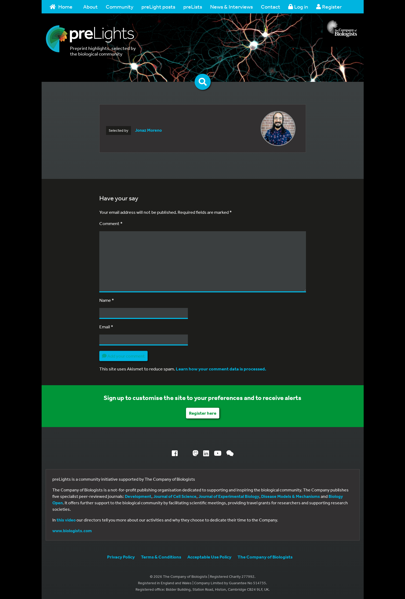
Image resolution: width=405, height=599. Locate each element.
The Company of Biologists (265, 557)
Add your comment (123, 356)
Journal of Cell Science (174, 496)
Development (138, 496)
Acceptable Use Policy (209, 557)
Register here (202, 413)
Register (329, 6)
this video (66, 520)
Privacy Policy (121, 557)
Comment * (111, 223)
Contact (270, 6)
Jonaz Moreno (148, 130)
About (90, 6)
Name (106, 300)
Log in (298, 6)
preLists (192, 6)
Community (119, 6)
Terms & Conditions (161, 557)
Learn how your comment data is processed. (221, 369)
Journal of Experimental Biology (228, 496)
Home (61, 6)
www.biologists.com (72, 530)
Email (106, 326)
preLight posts (158, 6)
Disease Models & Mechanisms (290, 496)
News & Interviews (231, 6)
